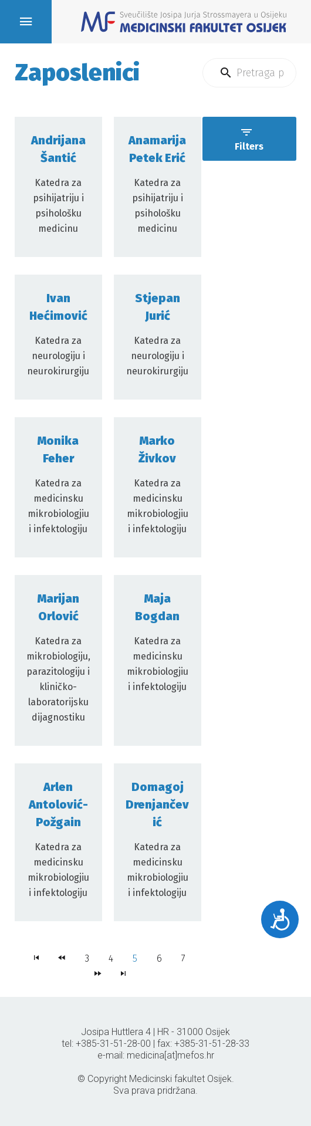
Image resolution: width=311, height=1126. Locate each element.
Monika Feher (58, 449)
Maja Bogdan (157, 607)
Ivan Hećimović (58, 307)
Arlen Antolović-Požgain (58, 804)
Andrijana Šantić (58, 149)
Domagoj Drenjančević (157, 804)
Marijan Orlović (58, 607)
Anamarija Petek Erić (157, 149)
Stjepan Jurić (157, 307)
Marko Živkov (157, 449)
